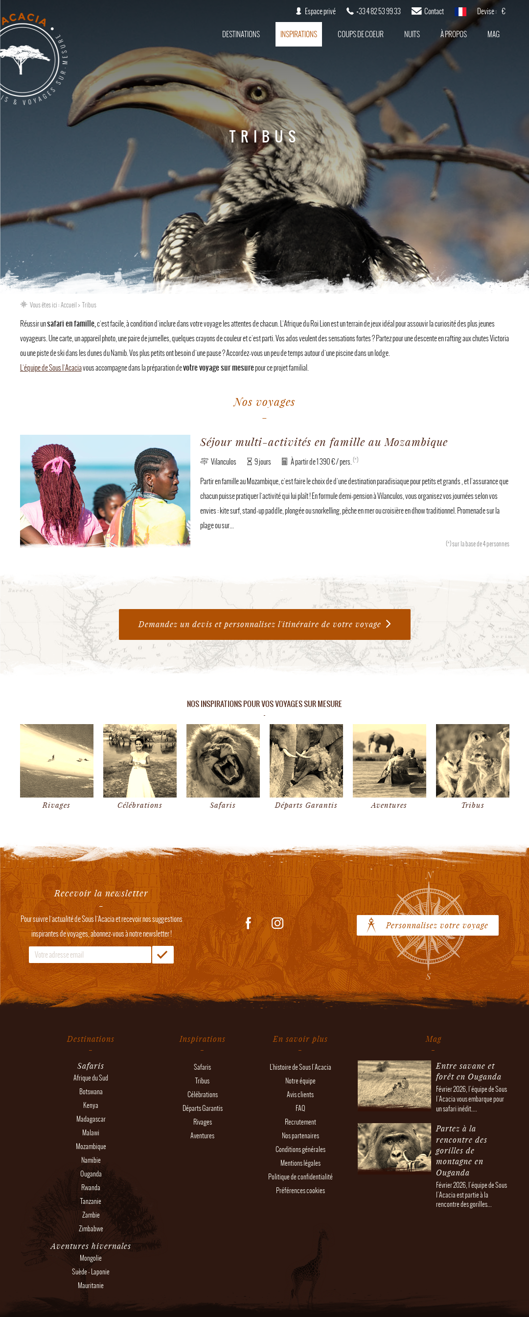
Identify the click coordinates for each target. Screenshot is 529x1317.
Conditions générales (300, 1149)
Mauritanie (91, 1285)
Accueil (69, 305)
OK (163, 955)
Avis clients (300, 1094)
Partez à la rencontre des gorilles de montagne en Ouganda (461, 1150)
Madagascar (91, 1119)
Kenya (90, 1105)
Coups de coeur (361, 34)
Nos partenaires (300, 1135)
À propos (453, 34)
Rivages (202, 1122)
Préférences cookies (300, 1190)
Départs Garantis (203, 1108)
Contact (434, 11)
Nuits (412, 34)
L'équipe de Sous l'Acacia (51, 368)
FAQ (300, 1108)
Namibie (91, 1160)
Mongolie (91, 1258)
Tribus (202, 1080)
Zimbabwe (91, 1228)
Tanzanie (90, 1201)
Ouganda (91, 1173)
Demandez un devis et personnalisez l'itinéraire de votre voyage (259, 624)
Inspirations (298, 34)
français (460, 14)
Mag (493, 34)
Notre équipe (300, 1080)
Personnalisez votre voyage (437, 925)
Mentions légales (300, 1163)
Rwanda (90, 1187)
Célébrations (202, 1094)
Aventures (202, 1135)
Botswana (91, 1091)
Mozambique (91, 1146)
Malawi (90, 1132)
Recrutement (300, 1122)
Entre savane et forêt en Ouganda (469, 1071)
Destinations (241, 34)
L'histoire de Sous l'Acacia (300, 1067)
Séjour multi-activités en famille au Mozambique (324, 442)
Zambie (91, 1215)
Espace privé (320, 11)
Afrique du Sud (90, 1077)
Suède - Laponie (91, 1271)
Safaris (202, 1067)
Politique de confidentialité (300, 1176)
